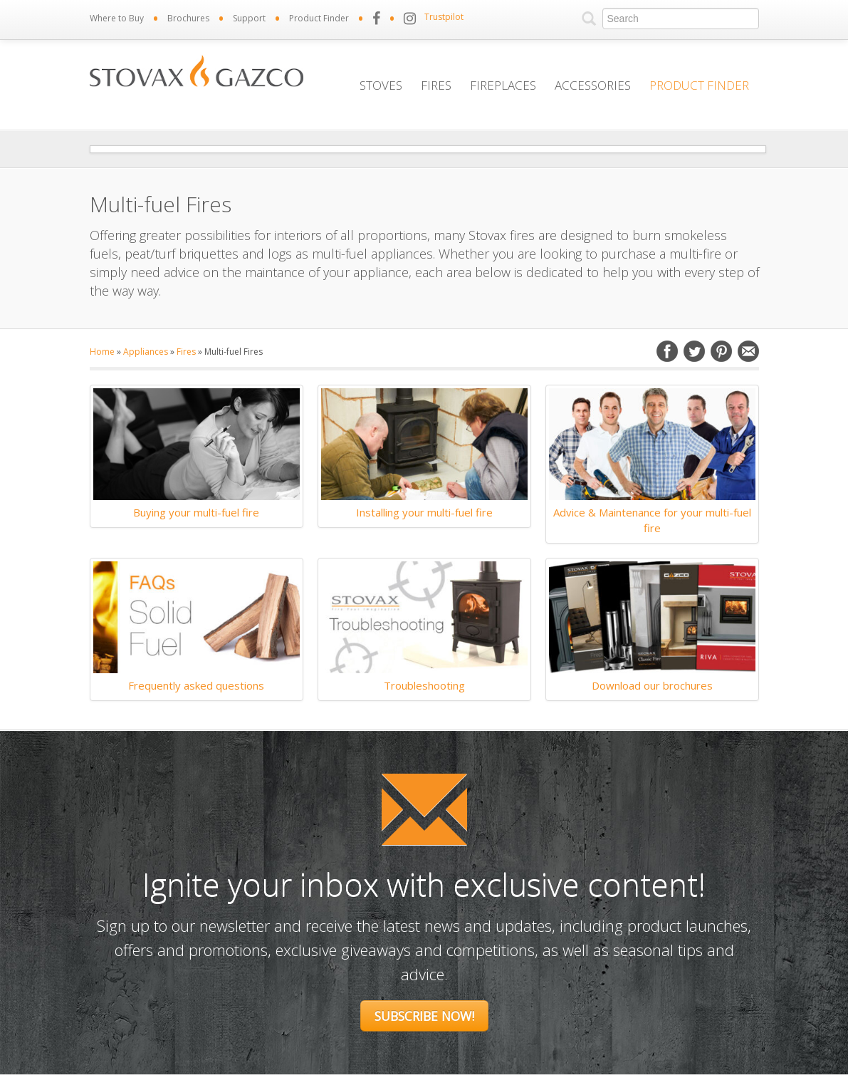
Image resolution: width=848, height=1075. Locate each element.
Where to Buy (117, 18)
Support (249, 18)
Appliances (145, 352)
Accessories (593, 85)
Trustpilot (444, 17)
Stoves (381, 85)
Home (102, 352)
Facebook (667, 351)
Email (748, 351)
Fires (436, 85)
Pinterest (721, 351)
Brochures (188, 18)
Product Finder (319, 18)
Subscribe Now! (424, 1015)
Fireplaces (503, 85)
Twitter (694, 351)
